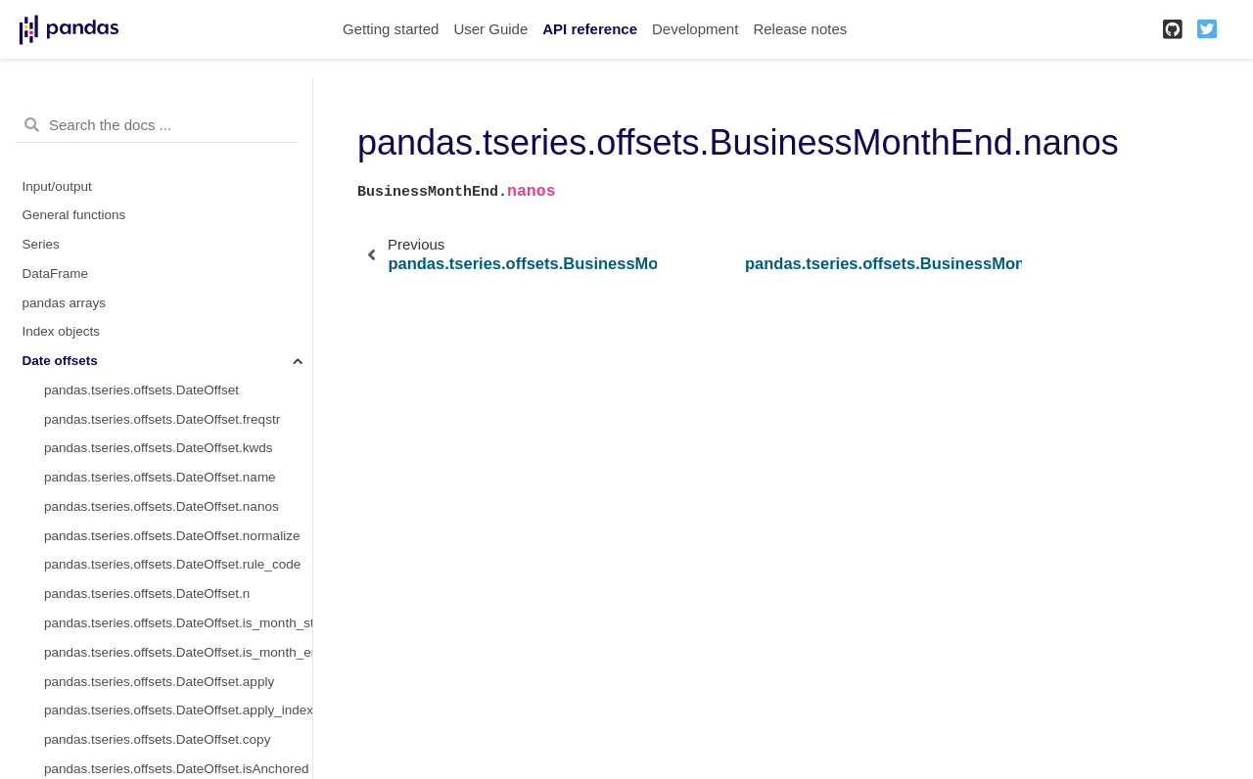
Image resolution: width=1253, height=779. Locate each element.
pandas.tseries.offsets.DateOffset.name (160, 477)
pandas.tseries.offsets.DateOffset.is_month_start (178, 623)
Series (41, 244)
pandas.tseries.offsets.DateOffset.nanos (161, 506)
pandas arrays (65, 303)
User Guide (490, 29)
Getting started (391, 29)
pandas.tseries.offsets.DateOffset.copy (157, 739)
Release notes (800, 29)
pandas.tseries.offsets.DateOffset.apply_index (178, 710)
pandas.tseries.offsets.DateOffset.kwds (158, 447)
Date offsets (60, 360)
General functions (74, 214)
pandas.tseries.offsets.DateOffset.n (147, 593)
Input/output (57, 186)
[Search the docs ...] (156, 125)
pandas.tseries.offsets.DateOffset (141, 390)
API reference (589, 29)
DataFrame (56, 273)
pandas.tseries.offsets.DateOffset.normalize (172, 535)
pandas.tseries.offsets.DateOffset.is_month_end (178, 652)
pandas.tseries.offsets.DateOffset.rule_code (172, 564)
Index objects (62, 331)
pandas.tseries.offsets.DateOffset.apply (159, 681)
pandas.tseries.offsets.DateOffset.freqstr (162, 419)
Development (695, 29)
